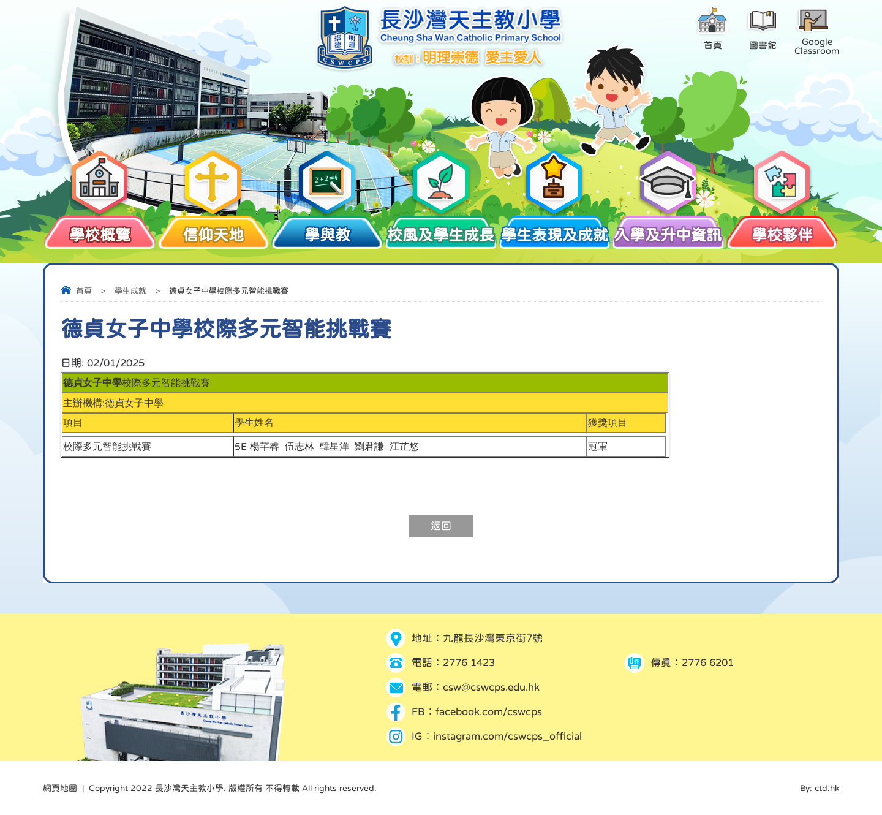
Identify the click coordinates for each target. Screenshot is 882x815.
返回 (441, 526)
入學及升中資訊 (668, 228)
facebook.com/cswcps (488, 712)
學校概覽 (100, 228)
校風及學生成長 (441, 228)
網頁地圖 (60, 788)
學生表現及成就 (555, 228)
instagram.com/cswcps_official (507, 736)
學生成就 (130, 291)
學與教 (327, 228)
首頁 (84, 291)
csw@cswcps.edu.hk (491, 687)
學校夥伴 (782, 228)
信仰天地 (214, 228)
